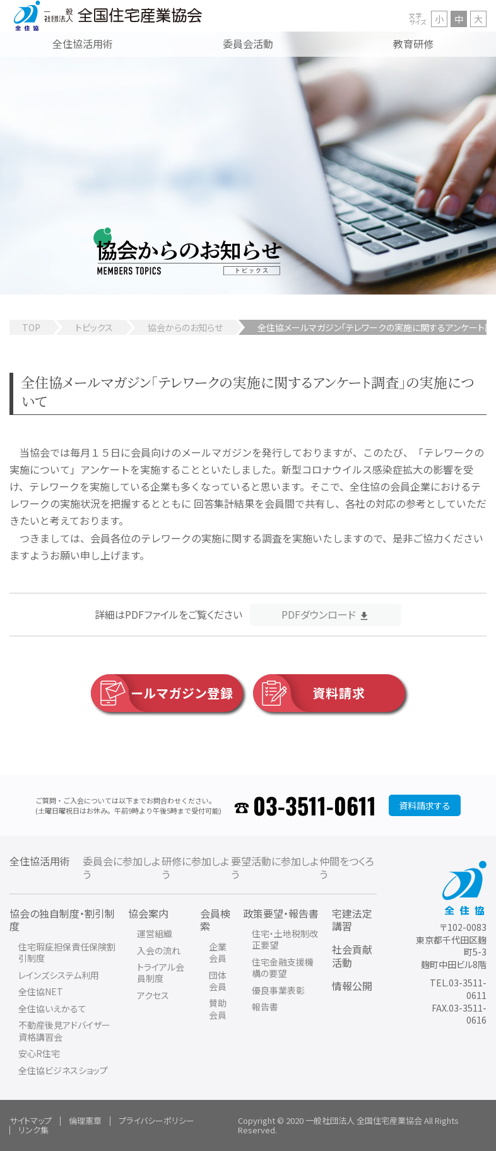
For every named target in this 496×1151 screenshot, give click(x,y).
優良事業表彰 (278, 990)
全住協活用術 (39, 860)
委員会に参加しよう (121, 867)
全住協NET (40, 991)
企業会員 (218, 952)
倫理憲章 (85, 1120)
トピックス (94, 327)
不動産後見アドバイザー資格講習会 (64, 1031)
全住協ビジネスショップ (63, 1070)
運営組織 (154, 933)
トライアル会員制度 (160, 972)
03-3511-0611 (314, 805)
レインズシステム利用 (58, 975)
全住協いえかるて (52, 1008)
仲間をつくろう (346, 867)
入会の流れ (158, 950)
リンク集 (33, 1130)
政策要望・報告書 (281, 913)
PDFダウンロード (318, 614)
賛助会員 (218, 1008)
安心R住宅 (39, 1053)
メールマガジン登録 (162, 693)
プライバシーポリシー (156, 1120)
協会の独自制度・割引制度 (62, 920)
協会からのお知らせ (185, 327)
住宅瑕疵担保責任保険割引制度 (66, 952)
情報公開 (352, 985)
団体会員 (218, 981)
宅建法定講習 (352, 920)
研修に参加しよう (195, 867)
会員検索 (215, 920)
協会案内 (148, 913)
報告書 (265, 1006)
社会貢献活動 (352, 956)
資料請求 (309, 693)
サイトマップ (30, 1120)
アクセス (153, 995)
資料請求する (425, 805)
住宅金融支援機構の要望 (283, 967)
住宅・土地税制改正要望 (285, 939)
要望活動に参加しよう (275, 867)
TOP (31, 327)
